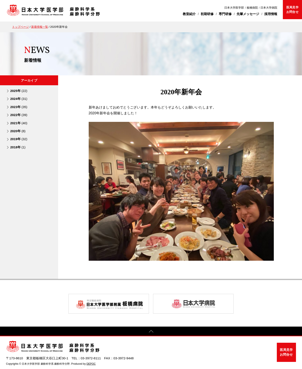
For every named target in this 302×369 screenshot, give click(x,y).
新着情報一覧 (39, 26)
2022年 (18, 115)
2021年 (18, 123)
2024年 (18, 99)
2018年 (17, 147)
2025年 (18, 91)
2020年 (17, 131)
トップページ (20, 26)
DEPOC (91, 363)
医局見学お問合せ (292, 10)
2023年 (18, 107)
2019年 (18, 139)
